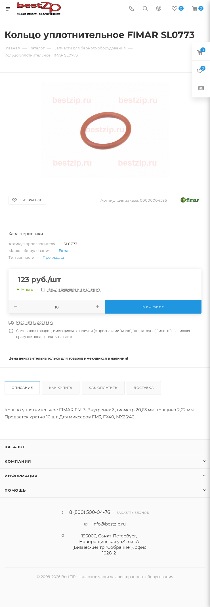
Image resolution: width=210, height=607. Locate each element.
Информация (21, 475)
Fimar (64, 250)
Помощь (15, 490)
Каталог (15, 447)
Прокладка (53, 257)
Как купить (60, 388)
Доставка (144, 388)
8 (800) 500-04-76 (89, 512)
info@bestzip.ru (109, 524)
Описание (22, 388)
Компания (18, 461)
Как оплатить (103, 388)
